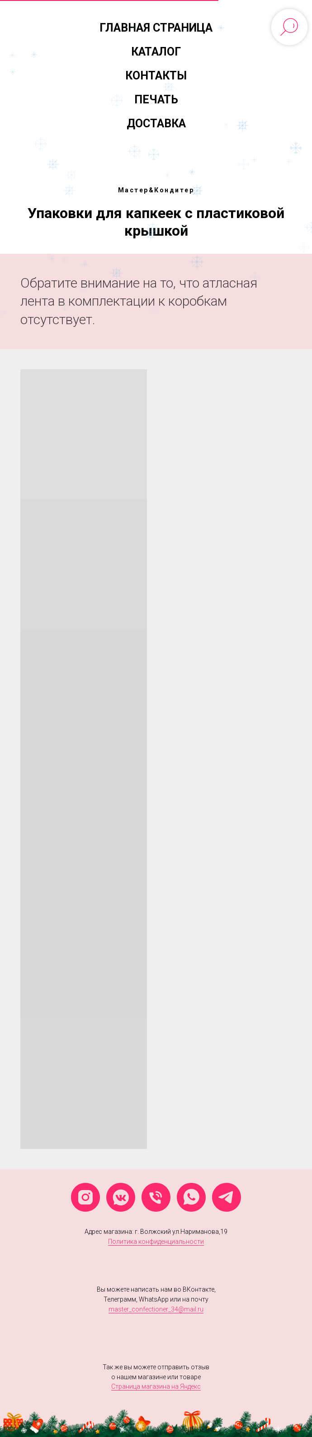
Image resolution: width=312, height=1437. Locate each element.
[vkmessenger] (120, 1197)
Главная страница (156, 27)
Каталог (156, 51)
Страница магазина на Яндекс (156, 1386)
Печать (156, 99)
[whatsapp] (191, 1197)
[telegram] (226, 1197)
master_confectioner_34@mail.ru (156, 1309)
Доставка (156, 123)
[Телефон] (156, 1197)
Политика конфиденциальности (156, 1241)
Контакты (156, 75)
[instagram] (85, 1197)
